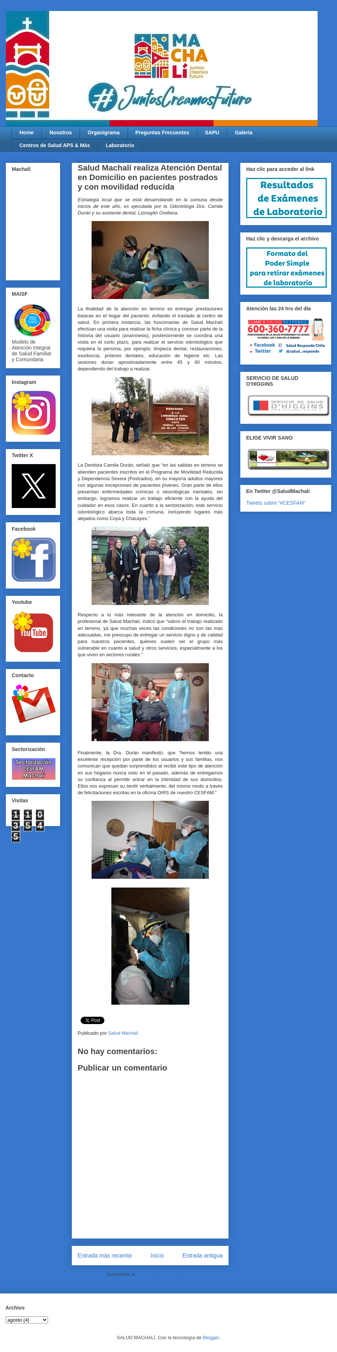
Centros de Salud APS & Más (54, 145)
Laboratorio (119, 145)
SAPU (212, 132)
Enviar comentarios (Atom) (165, 1274)
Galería (243, 132)
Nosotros (60, 132)
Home (26, 132)
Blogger (211, 1337)
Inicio (157, 1255)
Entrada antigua (202, 1255)
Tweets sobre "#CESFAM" (275, 503)
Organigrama (103, 132)
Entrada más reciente (105, 1255)
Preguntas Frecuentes (162, 132)
